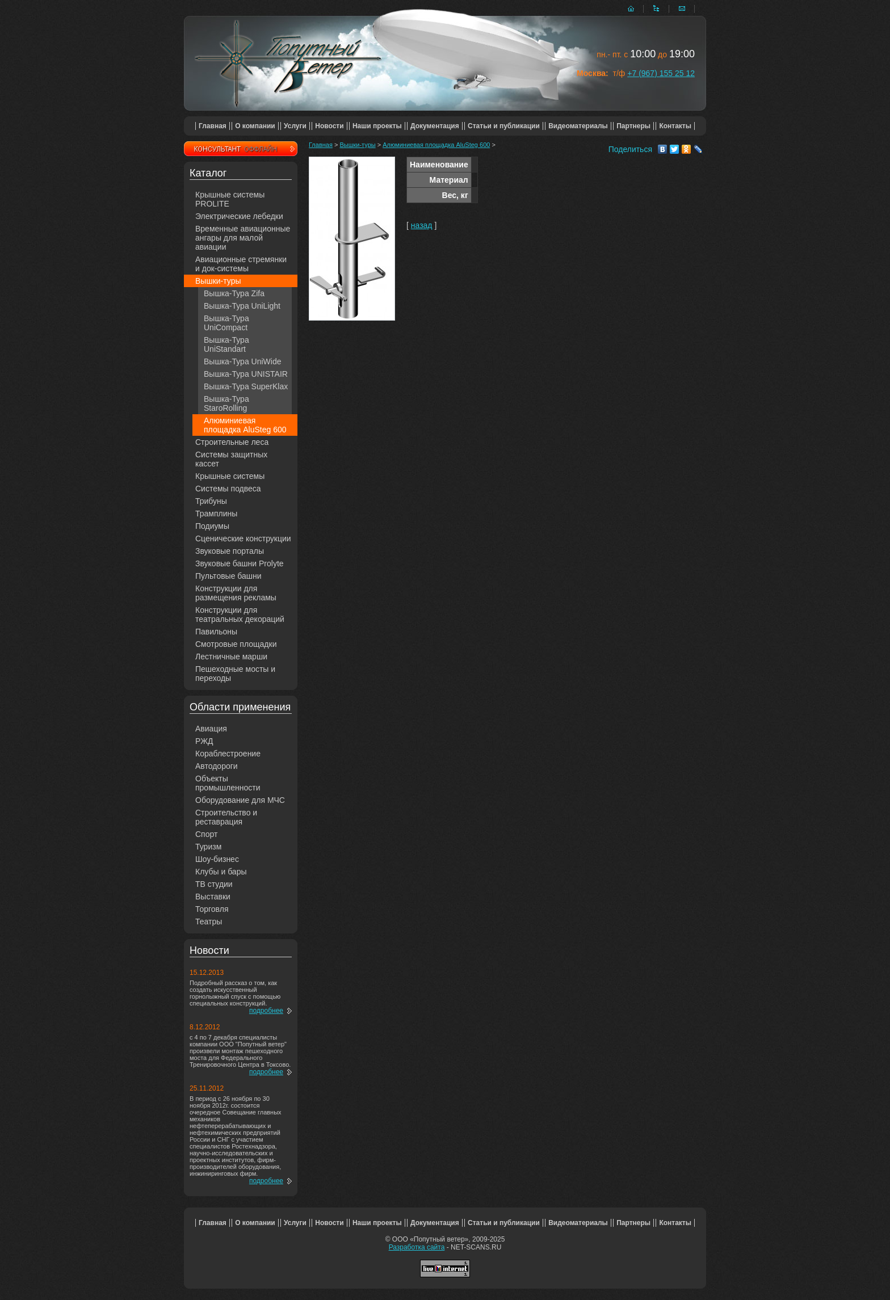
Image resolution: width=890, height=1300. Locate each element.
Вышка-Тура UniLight (242, 305)
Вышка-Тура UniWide (243, 361)
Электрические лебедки (239, 216)
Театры (208, 921)
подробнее (266, 1011)
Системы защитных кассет (231, 459)
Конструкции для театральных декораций (239, 614)
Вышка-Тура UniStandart (226, 344)
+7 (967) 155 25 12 (661, 73)
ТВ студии (214, 884)
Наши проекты (377, 126)
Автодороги (216, 766)
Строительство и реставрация (226, 817)
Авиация (211, 728)
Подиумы (212, 526)
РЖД (204, 741)
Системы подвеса (228, 488)
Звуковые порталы (229, 551)
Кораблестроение (228, 753)
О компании (255, 126)
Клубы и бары (221, 871)
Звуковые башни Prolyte (239, 563)
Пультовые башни (228, 575)
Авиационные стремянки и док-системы (241, 264)
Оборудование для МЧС (240, 800)
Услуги (295, 126)
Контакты (675, 126)
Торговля (211, 909)
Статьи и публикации (504, 126)
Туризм (208, 846)
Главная (212, 126)
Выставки (212, 896)
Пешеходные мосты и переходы (235, 673)
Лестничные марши (231, 656)
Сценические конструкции (243, 538)
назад (422, 225)
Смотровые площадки (236, 644)
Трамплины (216, 513)
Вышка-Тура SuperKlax (246, 386)
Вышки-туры (218, 280)
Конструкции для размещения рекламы (235, 593)
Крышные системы (230, 476)
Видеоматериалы (578, 126)
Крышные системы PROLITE (230, 199)
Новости (329, 126)
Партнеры (633, 126)
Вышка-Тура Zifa (234, 293)
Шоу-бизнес (217, 859)
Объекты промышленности (228, 783)
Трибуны (211, 501)
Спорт (206, 834)
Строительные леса (231, 442)
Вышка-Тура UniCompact (226, 323)
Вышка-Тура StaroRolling (226, 403)
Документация (434, 126)
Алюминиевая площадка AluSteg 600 (245, 425)
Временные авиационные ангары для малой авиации (242, 237)
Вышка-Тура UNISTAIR (246, 373)
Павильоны (216, 631)
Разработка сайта (417, 1247)
